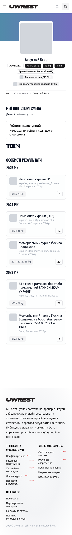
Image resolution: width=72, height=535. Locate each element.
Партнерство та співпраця (14, 505)
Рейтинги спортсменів (52, 461)
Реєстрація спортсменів (20, 462)
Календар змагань (48, 477)
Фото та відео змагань (52, 454)
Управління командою (20, 470)
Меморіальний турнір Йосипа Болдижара (40, 245)
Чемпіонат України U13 (35, 179)
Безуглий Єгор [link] (41, 93)
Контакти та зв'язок (17, 511)
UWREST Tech (21, 525)
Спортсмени (21, 93)
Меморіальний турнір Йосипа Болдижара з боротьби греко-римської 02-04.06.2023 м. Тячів (40, 321)
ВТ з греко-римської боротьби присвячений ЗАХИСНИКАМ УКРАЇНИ (40, 288)
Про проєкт (12, 498)
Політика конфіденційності (16, 517)
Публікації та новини (50, 467)
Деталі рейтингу (19, 114)
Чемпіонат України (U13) (36, 216)
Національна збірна (49, 472)
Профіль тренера (18, 456)
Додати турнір (17, 476)
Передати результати (20, 482)
